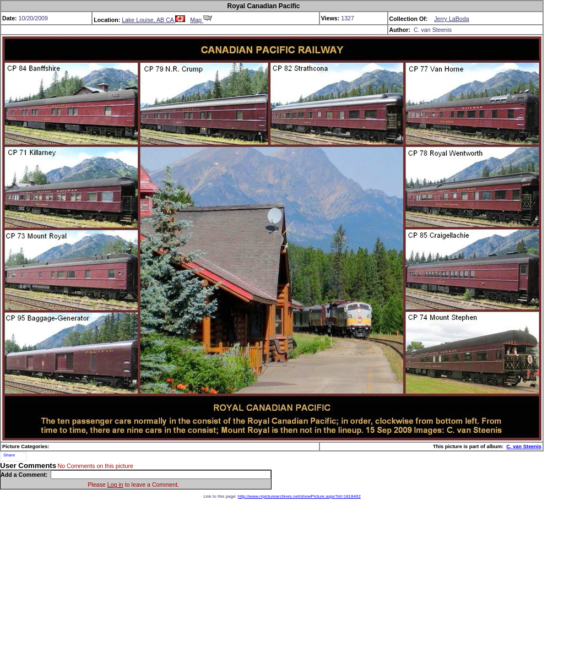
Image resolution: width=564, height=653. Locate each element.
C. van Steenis (523, 446)
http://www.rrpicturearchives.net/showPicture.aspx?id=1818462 (299, 496)
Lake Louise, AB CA (153, 20)
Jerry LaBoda (451, 18)
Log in (115, 484)
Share (9, 455)
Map (201, 20)
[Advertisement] (282, 576)
